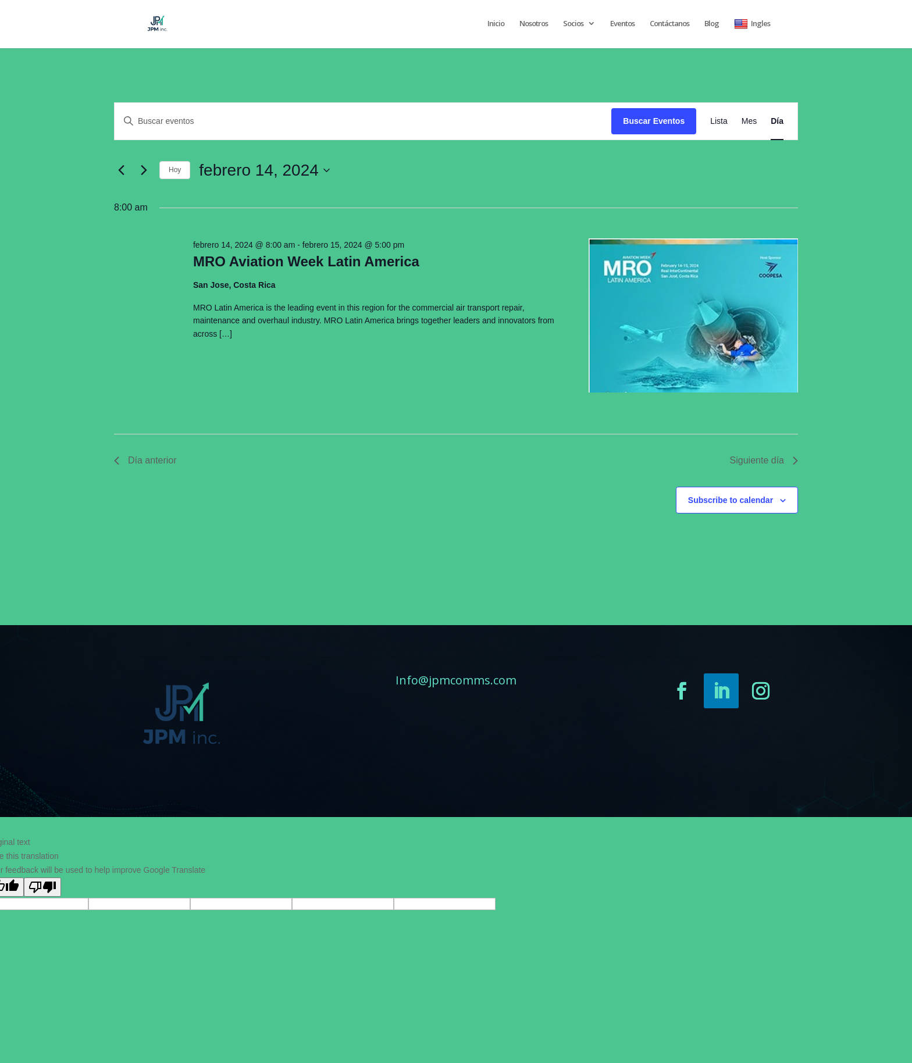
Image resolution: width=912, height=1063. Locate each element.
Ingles (752, 24)
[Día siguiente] (144, 170)
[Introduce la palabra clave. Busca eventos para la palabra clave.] (363, 121)
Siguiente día (764, 460)
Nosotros (533, 23)
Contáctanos (669, 23)
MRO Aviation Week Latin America (306, 261)
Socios (573, 23)
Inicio (495, 23)
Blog (711, 23)
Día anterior (145, 460)
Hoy (175, 170)
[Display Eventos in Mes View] (749, 121)
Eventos (622, 23)
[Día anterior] (121, 170)
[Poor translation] (42, 887)
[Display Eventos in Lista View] (719, 121)
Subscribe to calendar (730, 500)
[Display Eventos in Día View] (777, 121)
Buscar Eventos (654, 121)
